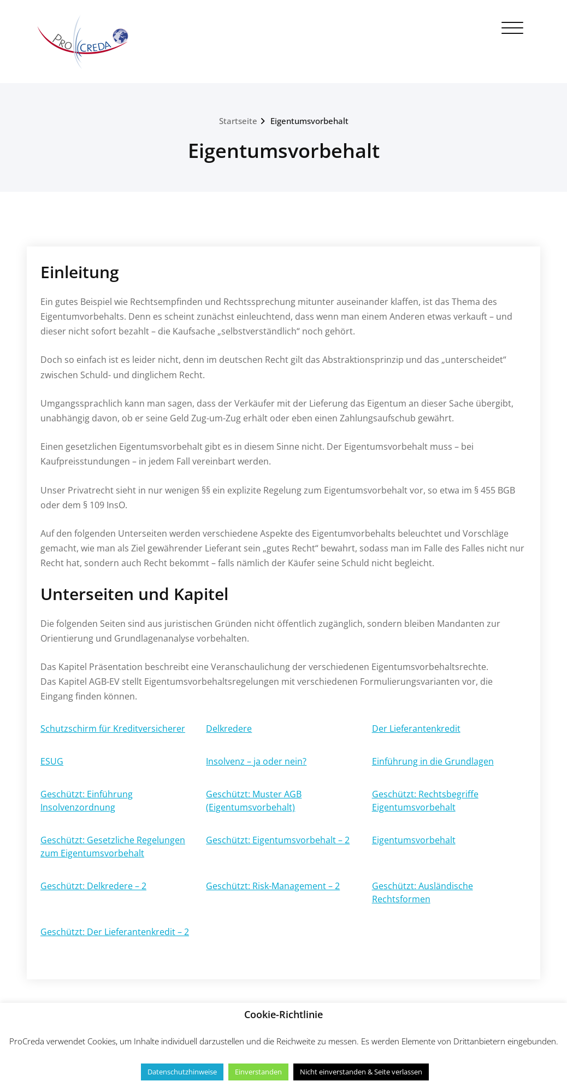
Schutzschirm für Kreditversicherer (112, 728)
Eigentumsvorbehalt (309, 120)
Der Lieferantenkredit (416, 728)
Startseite (238, 120)
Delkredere (229, 728)
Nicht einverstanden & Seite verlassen (361, 1072)
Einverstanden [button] (258, 1072)
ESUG (51, 761)
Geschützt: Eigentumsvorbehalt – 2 (278, 840)
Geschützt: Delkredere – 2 (93, 886)
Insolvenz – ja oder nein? (256, 761)
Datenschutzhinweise (182, 1072)
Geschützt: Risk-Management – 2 (273, 886)
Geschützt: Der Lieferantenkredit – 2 (114, 932)
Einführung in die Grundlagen (433, 761)
